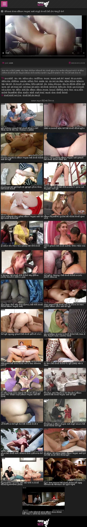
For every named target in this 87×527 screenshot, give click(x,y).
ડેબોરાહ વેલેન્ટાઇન (54, 84)
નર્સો (83, 84)
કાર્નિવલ (30, 81)
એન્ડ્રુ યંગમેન (76, 78)
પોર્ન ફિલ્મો (44, 87)
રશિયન (32, 90)
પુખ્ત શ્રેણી (8, 78)
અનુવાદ (47, 78)
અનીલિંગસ (38, 78)
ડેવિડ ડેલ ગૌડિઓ (68, 84)
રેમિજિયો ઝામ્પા (62, 90)
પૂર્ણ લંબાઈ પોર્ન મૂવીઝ (31, 87)
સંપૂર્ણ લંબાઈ (39, 92)
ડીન (45, 84)
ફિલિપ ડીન (62, 87)
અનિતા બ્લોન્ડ (27, 78)
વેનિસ (20, 92)
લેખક (71, 90)
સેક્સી (58, 92)
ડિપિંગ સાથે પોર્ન (37, 84)
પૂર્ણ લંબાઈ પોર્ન (16, 87)
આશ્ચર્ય (67, 78)
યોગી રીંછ (25, 90)
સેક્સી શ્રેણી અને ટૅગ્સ (13, 95)
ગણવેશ (41, 81)
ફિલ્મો (69, 87)
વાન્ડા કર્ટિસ (78, 90)
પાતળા (3, 87)
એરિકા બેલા (5, 81)
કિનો (36, 81)
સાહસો (47, 92)
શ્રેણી (32, 92)
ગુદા (46, 81)
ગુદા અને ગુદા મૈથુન (56, 81)
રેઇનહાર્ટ (52, 90)
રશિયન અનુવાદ (42, 90)
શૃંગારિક (26, 92)
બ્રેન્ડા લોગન (6, 90)
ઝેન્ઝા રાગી (17, 84)
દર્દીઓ (78, 84)
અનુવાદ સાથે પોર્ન (57, 78)
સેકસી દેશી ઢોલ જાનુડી (31, 95)
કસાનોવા (23, 81)
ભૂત (13, 90)
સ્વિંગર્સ (64, 92)
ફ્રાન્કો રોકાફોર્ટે (78, 87)
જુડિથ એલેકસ (69, 81)
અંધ (19, 78)
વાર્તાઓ (4, 92)
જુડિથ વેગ (80, 81)
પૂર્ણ (8, 87)
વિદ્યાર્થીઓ (12, 92)
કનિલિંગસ (15, 81)
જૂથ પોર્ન (8, 84)
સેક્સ (53, 92)
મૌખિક (18, 90)
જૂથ (3, 84)
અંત (15, 78)
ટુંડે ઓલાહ (26, 84)
